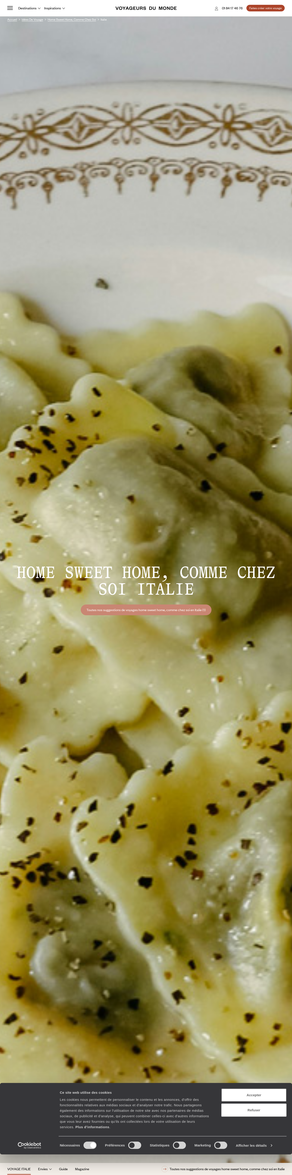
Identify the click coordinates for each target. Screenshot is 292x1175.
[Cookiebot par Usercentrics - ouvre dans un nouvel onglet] (30, 1166)
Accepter (254, 1115)
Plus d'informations (92, 1147)
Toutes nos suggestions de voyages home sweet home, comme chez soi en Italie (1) (146, 609)
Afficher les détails (251, 1166)
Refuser (254, 1131)
